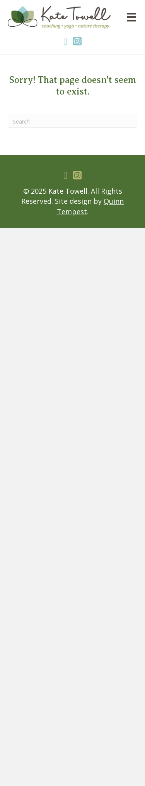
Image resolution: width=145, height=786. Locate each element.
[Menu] (131, 17)
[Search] (72, 121)
